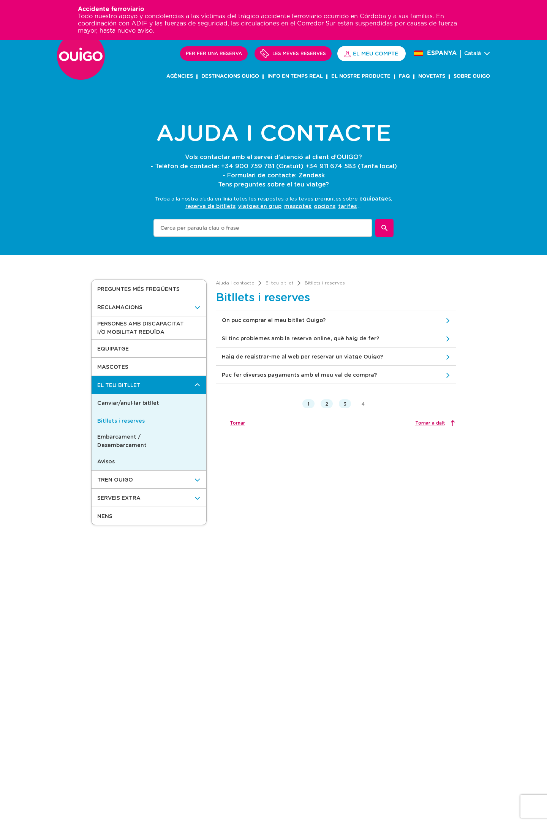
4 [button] (363, 404)
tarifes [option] (347, 206)
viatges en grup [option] (259, 206)
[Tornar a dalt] (434, 423)
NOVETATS (431, 76)
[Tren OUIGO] (149, 479)
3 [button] (344, 404)
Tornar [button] (237, 423)
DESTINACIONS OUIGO (230, 76)
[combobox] (262, 228)
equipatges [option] (375, 198)
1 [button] (308, 404)
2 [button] (327, 404)
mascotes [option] (297, 206)
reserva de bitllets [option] (210, 206)
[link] (235, 283)
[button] (149, 289)
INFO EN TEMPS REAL (295, 76)
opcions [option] (324, 206)
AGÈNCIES (179, 76)
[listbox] (288, 202)
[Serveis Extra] (149, 498)
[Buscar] (384, 228)
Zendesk (312, 175)
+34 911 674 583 (330, 166)
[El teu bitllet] (149, 385)
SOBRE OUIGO (472, 76)
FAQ (404, 76)
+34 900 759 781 (247, 166)
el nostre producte (360, 76)
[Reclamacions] (149, 307)
